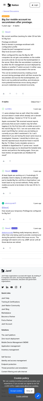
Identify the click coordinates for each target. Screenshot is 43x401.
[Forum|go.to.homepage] (13, 5)
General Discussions (11, 11)
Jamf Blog (5, 309)
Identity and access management (14, 361)
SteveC (8, 32)
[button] (4, 5)
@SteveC (5, 208)
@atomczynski (7, 232)
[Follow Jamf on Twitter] (2, 287)
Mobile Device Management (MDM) (14, 342)
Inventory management (10, 350)
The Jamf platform (8, 335)
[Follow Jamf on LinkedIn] (7, 287)
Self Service (6, 357)
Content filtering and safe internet (14, 372)
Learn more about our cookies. (27, 386)
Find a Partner (6, 320)
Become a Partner (8, 317)
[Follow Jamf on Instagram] (16, 287)
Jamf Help (5, 298)
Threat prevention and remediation (14, 368)
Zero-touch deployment (10, 339)
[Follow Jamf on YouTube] (11, 287)
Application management (10, 346)
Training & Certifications (10, 302)
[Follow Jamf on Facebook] (20, 287)
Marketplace (6, 313)
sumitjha (8, 109)
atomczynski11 (10, 203)
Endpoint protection (8, 364)
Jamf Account (6, 324)
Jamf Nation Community (10, 305)
